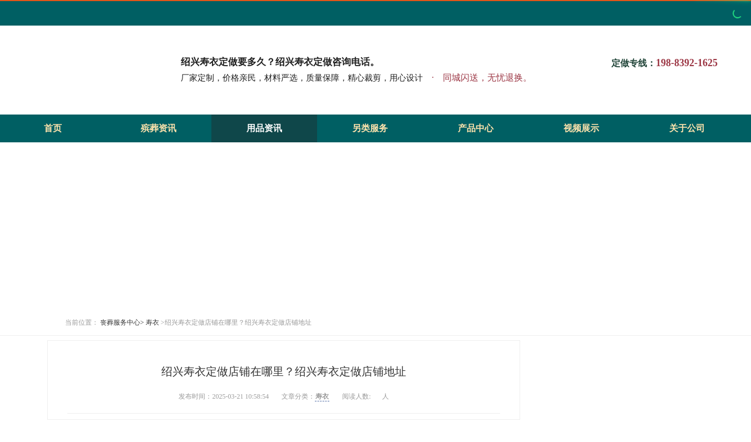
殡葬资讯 (158, 128)
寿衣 (152, 322)
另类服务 (370, 128)
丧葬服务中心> (122, 322)
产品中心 (475, 128)
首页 (53, 128)
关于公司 (687, 128)
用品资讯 (264, 128)
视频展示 (581, 128)
